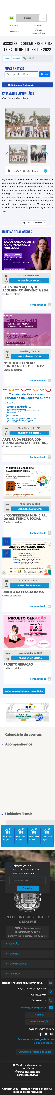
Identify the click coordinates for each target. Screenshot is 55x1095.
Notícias (16, 58)
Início (7, 58)
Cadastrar (27, 888)
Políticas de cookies (43, 1042)
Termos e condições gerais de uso (36, 1039)
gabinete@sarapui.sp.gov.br (33, 1008)
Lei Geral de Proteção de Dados (35, 1051)
